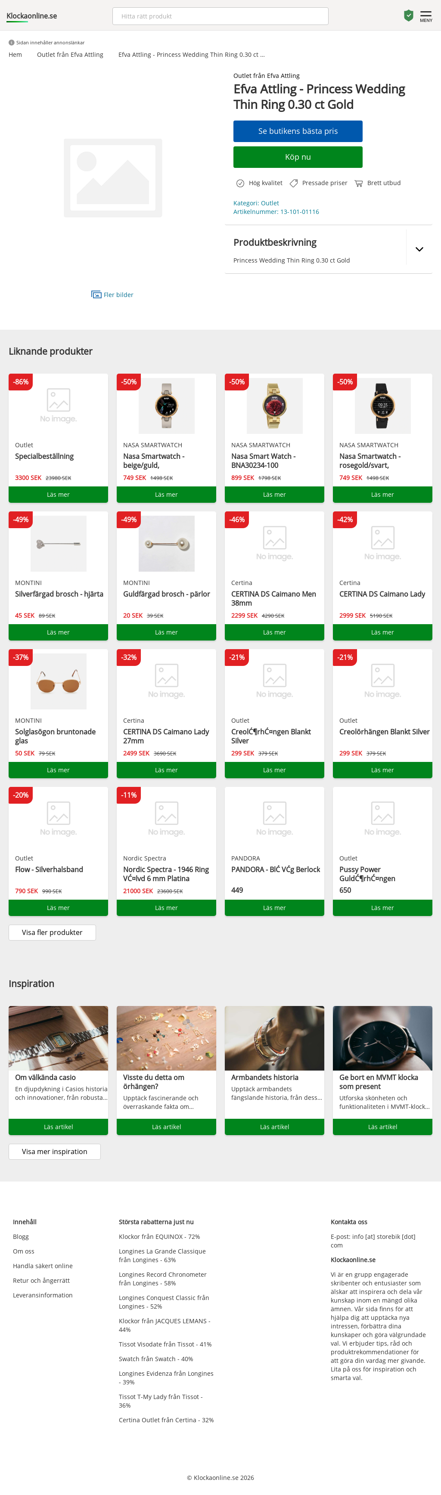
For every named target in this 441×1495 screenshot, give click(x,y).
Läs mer (58, 494)
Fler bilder (112, 294)
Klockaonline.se (31, 16)
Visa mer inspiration (54, 1151)
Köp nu (298, 157)
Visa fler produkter (52, 932)
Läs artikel (58, 1127)
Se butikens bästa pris (298, 131)
